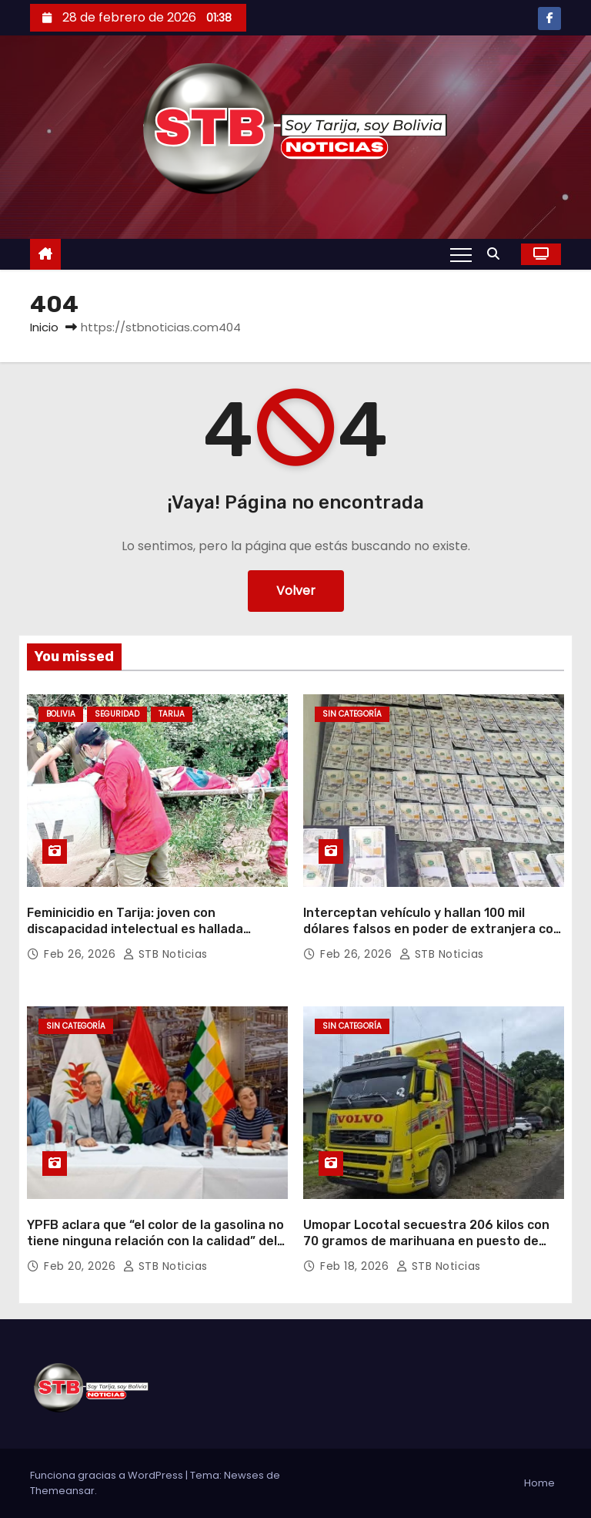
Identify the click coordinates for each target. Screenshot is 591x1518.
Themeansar (62, 1490)
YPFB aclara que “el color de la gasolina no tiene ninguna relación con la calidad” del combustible (155, 1241)
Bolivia (60, 714)
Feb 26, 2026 (81, 954)
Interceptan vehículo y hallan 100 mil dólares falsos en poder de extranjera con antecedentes (432, 929)
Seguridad (117, 714)
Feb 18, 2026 (356, 1266)
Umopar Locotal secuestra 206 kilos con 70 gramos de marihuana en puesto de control (426, 1241)
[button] (497, 253)
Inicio (44, 327)
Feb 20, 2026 (81, 1266)
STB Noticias (165, 954)
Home (539, 1483)
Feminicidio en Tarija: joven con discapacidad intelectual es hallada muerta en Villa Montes (135, 929)
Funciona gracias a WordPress (107, 1475)
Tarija (172, 714)
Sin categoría (352, 714)
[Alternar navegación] (460, 254)
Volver (296, 590)
